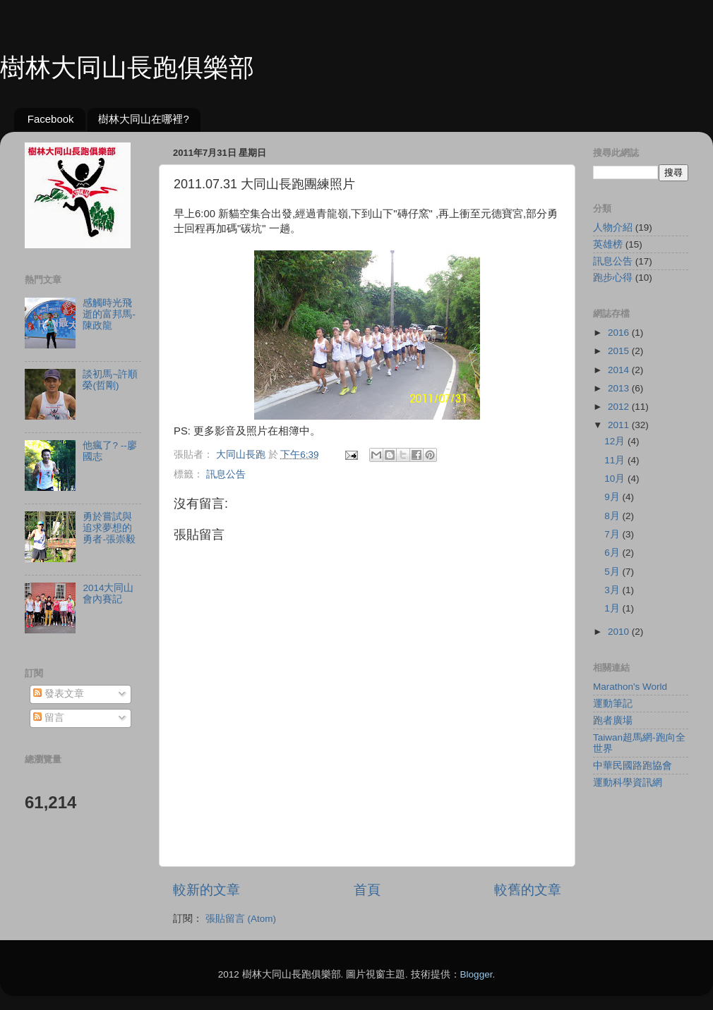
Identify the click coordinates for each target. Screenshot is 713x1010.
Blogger (476, 974)
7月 (613, 534)
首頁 (367, 889)
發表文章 (58, 693)
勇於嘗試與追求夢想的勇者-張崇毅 (109, 527)
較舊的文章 (527, 889)
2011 (620, 425)
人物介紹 (613, 227)
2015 (620, 351)
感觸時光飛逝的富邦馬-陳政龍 (109, 314)
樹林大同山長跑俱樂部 (127, 67)
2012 (620, 406)
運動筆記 (613, 703)
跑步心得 (613, 277)
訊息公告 (226, 474)
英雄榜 (608, 244)
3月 (613, 590)
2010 (620, 631)
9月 (613, 497)
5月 (613, 571)
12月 (616, 441)
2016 (620, 332)
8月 (613, 516)
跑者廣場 (613, 720)
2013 (620, 388)
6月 (613, 552)
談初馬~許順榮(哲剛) (110, 380)
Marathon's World (630, 686)
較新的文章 (206, 889)
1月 (613, 608)
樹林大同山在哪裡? (143, 119)
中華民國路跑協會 (632, 765)
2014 (620, 370)
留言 (48, 717)
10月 (616, 478)
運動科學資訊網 (627, 782)
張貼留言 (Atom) (240, 918)
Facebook (51, 119)
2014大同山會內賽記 (108, 593)
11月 (616, 460)
